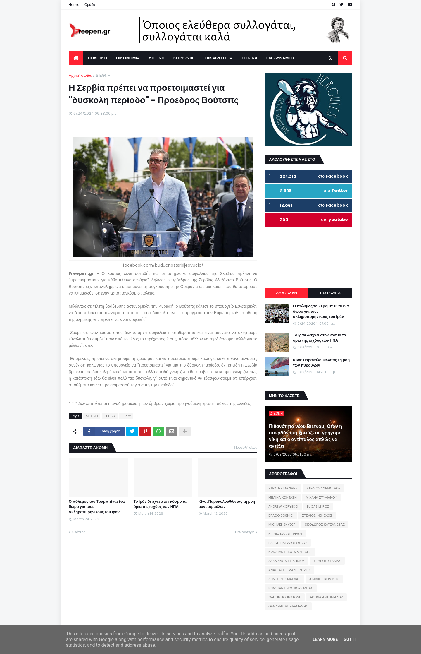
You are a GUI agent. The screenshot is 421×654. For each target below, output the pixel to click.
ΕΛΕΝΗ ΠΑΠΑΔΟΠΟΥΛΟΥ (287, 542)
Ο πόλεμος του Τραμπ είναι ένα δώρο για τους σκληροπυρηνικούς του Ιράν (97, 507)
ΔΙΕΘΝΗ (103, 75)
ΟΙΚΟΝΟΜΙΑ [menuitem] (128, 58)
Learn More (325, 639)
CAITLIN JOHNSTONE (284, 597)
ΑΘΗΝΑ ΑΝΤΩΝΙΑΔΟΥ (326, 597)
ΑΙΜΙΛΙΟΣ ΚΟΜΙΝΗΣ (324, 579)
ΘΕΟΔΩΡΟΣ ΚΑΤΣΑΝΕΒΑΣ (325, 524)
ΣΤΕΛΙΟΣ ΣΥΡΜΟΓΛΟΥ (323, 488)
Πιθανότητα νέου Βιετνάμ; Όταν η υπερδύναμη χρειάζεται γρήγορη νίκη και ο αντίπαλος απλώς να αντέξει (305, 436)
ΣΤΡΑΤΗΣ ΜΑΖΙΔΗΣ (282, 488)
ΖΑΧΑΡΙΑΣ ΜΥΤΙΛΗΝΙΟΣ (286, 561)
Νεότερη (79, 532)
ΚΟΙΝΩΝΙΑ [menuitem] (183, 58)
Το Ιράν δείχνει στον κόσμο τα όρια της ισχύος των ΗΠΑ (160, 504)
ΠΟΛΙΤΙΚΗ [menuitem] (97, 58)
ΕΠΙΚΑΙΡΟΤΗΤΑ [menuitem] (217, 58)
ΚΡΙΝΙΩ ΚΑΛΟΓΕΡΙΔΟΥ (285, 533)
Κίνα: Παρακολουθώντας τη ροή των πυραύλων (226, 504)
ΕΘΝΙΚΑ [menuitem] (249, 58)
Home (74, 4)
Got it (350, 639)
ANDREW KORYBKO (283, 506)
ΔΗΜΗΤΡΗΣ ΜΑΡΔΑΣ (284, 579)
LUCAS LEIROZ (318, 506)
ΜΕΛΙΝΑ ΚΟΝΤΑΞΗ (282, 497)
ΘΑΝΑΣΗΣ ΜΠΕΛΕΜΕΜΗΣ (288, 606)
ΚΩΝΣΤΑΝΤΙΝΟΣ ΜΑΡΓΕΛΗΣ (289, 551)
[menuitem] (76, 58)
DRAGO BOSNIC (280, 515)
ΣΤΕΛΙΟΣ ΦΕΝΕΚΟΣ (317, 515)
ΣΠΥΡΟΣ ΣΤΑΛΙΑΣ (327, 561)
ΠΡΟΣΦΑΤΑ (330, 293)
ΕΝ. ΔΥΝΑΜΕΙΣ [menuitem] (280, 58)
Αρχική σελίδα (80, 75)
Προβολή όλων (245, 447)
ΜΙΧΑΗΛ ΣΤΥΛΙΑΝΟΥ (321, 497)
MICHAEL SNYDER (282, 524)
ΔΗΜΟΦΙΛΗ (286, 293)
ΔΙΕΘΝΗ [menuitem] (156, 58)
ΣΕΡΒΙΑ (109, 416)
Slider (126, 416)
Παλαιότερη (244, 532)
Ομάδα (89, 4)
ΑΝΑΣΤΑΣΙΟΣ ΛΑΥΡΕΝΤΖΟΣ (289, 570)
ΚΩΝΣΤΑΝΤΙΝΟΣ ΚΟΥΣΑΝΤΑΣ (290, 588)
